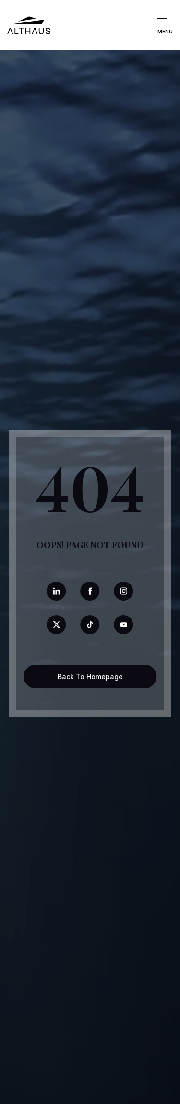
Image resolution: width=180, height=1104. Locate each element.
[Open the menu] (162, 20)
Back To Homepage (90, 676)
